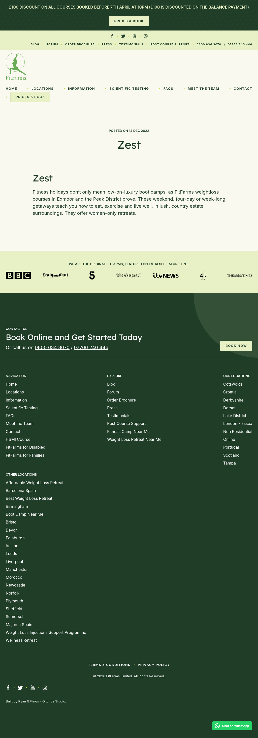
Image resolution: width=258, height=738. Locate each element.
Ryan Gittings (28, 701)
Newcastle (15, 585)
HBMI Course (18, 439)
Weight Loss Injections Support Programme (46, 632)
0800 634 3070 (209, 44)
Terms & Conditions (109, 665)
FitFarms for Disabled (25, 447)
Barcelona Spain (21, 490)
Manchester (17, 569)
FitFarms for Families (25, 455)
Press (107, 44)
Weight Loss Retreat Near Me (134, 439)
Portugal (231, 447)
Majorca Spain (19, 624)
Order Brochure (80, 44)
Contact (243, 88)
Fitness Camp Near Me (128, 431)
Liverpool (14, 561)
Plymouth (14, 601)
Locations (42, 88)
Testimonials (131, 44)
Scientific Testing (129, 88)
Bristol (11, 522)
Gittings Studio (53, 701)
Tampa (229, 463)
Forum (52, 44)
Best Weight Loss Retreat (29, 498)
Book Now (236, 346)
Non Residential (237, 431)
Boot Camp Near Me (25, 514)
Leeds (11, 553)
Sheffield (14, 608)
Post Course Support (169, 44)
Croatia (230, 392)
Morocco (14, 577)
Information (81, 88)
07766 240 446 (240, 44)
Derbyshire (233, 400)
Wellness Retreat (21, 640)
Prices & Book (129, 21)
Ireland (12, 545)
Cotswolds (233, 384)
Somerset (15, 616)
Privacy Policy (154, 665)
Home (11, 88)
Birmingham (17, 506)
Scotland (231, 455)
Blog (35, 44)
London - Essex (237, 423)
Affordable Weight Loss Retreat (34, 482)
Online (229, 439)
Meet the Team (203, 88)
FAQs (168, 88)
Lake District (234, 415)
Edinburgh (15, 538)
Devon (12, 530)
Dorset (229, 408)
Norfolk (12, 593)
